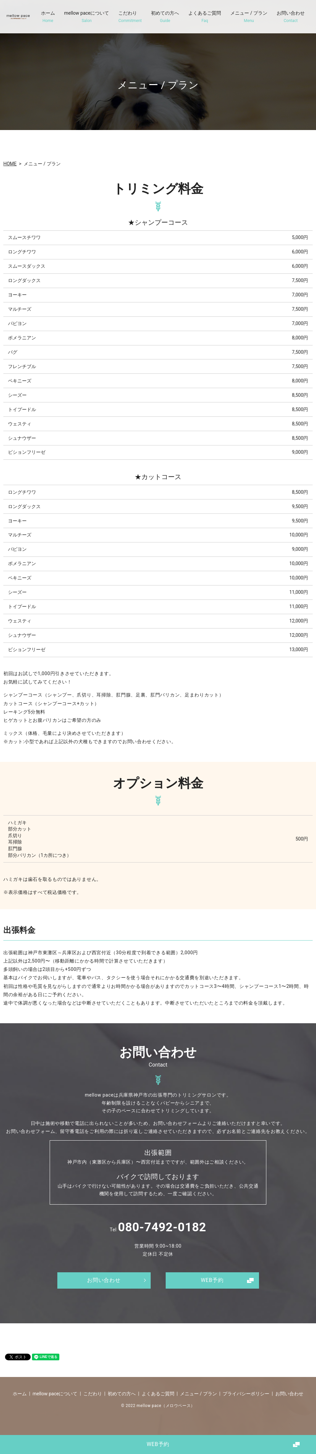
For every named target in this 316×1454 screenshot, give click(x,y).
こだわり (130, 16)
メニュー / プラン (248, 16)
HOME (10, 163)
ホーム (48, 16)
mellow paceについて (86, 16)
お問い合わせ (291, 16)
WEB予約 (158, 1444)
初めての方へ (165, 16)
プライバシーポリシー (246, 1393)
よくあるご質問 (204, 16)
